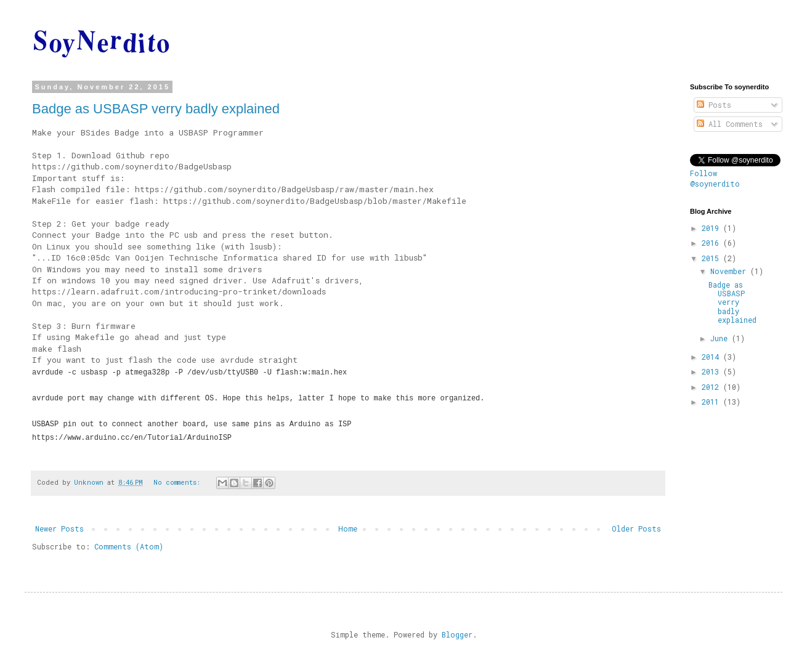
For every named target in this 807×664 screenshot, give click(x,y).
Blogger (457, 634)
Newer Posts (59, 528)
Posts (714, 105)
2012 (712, 387)
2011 (712, 402)
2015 (712, 258)
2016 (712, 243)
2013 (712, 371)
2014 (712, 357)
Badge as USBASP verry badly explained (156, 108)
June (721, 338)
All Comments (730, 124)
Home (347, 528)
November (730, 271)
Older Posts (636, 528)
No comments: (178, 482)
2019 (712, 228)
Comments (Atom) (128, 546)
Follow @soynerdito (715, 178)
